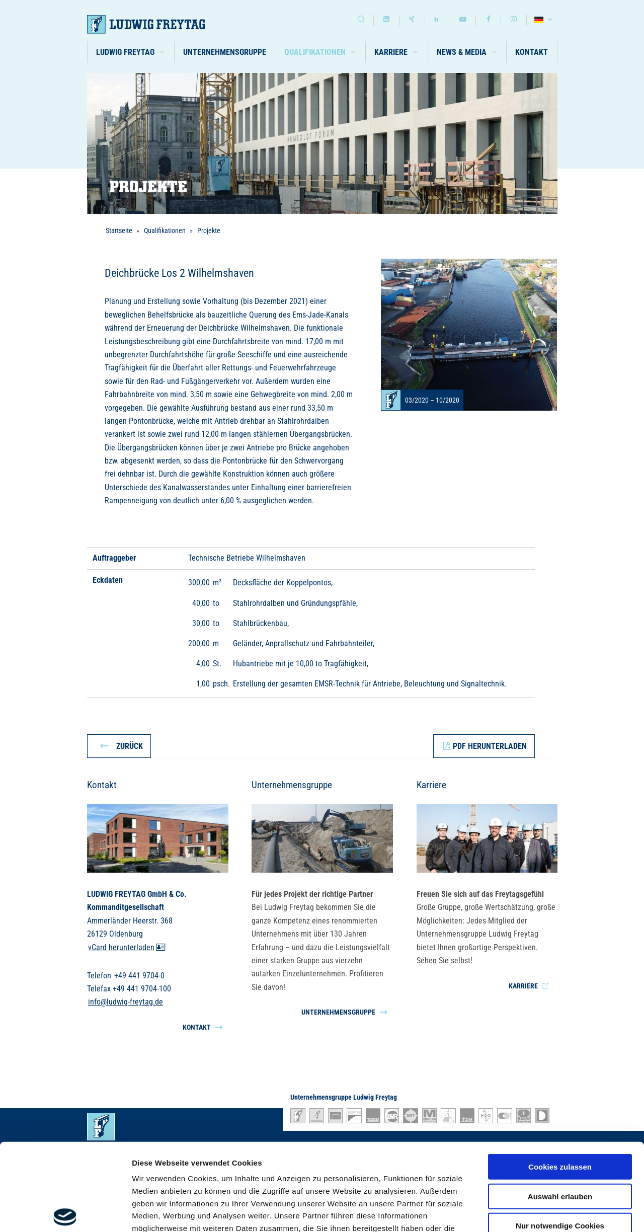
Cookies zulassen (560, 1076)
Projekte (208, 230)
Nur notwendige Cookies (560, 1135)
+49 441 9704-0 (139, 975)
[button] (131, 52)
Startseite (119, 230)
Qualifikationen (165, 230)
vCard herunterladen (127, 947)
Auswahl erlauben (560, 1106)
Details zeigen (535, 1212)
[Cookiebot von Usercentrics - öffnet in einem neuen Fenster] (65, 1212)
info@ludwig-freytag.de (125, 1002)
